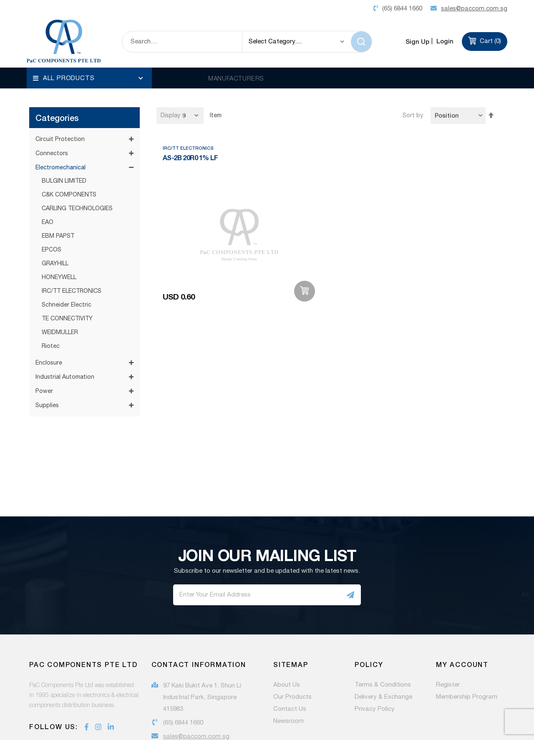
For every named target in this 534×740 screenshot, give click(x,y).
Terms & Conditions (383, 632)
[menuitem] (89, 78)
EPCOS (51, 197)
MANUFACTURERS (236, 78)
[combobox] (182, 41)
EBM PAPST (58, 183)
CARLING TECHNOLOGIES (77, 155)
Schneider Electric (66, 252)
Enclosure (48, 310)
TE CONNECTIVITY (67, 266)
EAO (47, 169)
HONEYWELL (59, 224)
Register (448, 632)
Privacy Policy (375, 656)
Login (444, 41)
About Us (286, 632)
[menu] (89, 78)
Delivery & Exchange (383, 644)
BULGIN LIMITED (64, 128)
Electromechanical (60, 114)
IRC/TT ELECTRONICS (71, 238)
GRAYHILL (55, 210)
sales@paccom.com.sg (196, 683)
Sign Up (417, 41)
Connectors (51, 100)
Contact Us (289, 656)
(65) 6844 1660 (183, 670)
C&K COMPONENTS (69, 142)
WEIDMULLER (60, 279)
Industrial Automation (64, 324)
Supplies (47, 352)
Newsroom (288, 668)
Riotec (51, 293)
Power (44, 338)
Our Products (292, 644)
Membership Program (466, 644)
